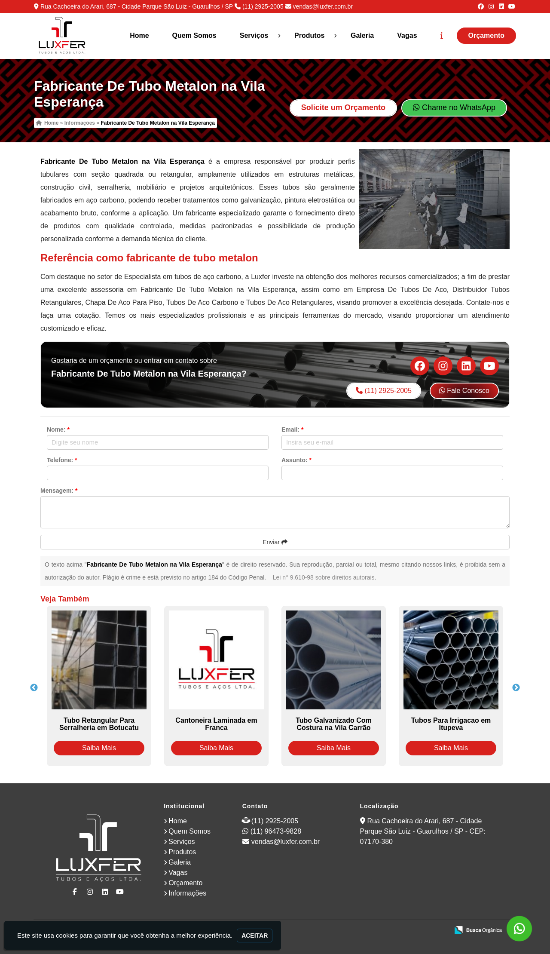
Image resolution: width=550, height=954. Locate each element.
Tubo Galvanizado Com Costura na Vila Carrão (334, 724)
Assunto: (296, 460)
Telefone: (62, 460)
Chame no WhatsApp (454, 107)
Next (516, 688)
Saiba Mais (99, 748)
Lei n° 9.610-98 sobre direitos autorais (324, 577)
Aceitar (254, 935)
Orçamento (486, 35)
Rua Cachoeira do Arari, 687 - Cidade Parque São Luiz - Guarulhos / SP (136, 6)
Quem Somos (194, 35)
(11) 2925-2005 (263, 6)
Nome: (58, 429)
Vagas (407, 35)
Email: (292, 429)
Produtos (309, 35)
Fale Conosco (464, 390)
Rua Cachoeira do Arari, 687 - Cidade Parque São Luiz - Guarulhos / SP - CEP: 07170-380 (423, 831)
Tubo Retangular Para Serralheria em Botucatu (99, 724)
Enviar (275, 542)
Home (139, 35)
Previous (34, 688)
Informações (187, 893)
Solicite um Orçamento (343, 107)
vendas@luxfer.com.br (323, 6)
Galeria (362, 35)
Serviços (254, 35)
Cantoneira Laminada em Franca (216, 724)
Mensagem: (58, 490)
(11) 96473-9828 (276, 831)
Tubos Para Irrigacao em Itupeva (451, 724)
